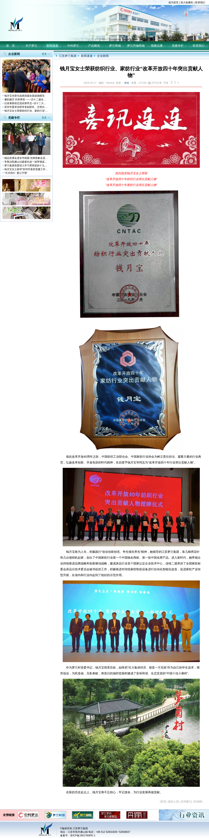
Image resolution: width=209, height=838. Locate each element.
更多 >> (46, 53)
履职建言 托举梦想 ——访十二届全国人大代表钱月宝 (26, 99)
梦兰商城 (115, 45)
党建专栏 (178, 45)
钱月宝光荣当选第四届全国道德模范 (24, 95)
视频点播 (157, 45)
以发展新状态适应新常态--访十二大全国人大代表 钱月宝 (26, 103)
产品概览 (94, 45)
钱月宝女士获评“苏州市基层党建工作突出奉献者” (26, 169)
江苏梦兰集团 (67, 55)
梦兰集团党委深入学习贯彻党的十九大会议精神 (26, 165)
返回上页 (173, 801)
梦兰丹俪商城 (136, 45)
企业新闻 (103, 55)
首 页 (10, 45)
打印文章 (155, 82)
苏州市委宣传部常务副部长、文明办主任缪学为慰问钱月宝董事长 (26, 107)
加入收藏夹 (187, 2)
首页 (163, 801)
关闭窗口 (186, 801)
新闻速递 (52, 45)
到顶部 (198, 801)
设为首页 (173, 2)
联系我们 (200, 2)
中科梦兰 (73, 45)
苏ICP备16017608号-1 (82, 835)
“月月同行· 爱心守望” (16, 173)
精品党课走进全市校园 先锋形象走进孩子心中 (26, 158)
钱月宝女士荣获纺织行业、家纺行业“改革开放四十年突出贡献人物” (26, 110)
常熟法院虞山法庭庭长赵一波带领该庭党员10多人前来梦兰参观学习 (26, 161)
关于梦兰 (31, 45)
